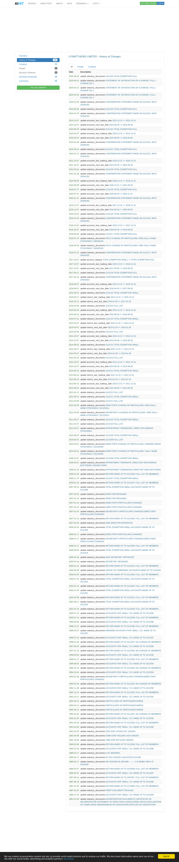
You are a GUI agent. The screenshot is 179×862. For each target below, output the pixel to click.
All (71, 67)
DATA (69, 3)
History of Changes (38, 60)
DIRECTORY (46, 3)
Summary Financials (38, 76)
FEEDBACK (82, 3)
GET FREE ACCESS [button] (148, 3)
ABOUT (59, 3)
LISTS (96, 3)
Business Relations (38, 72)
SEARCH (32, 3)
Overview (23, 56)
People (38, 68)
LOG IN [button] (160, 3)
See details (68, 858)
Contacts (38, 64)
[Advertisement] (89, 29)
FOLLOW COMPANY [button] (38, 88)
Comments (38, 81)
